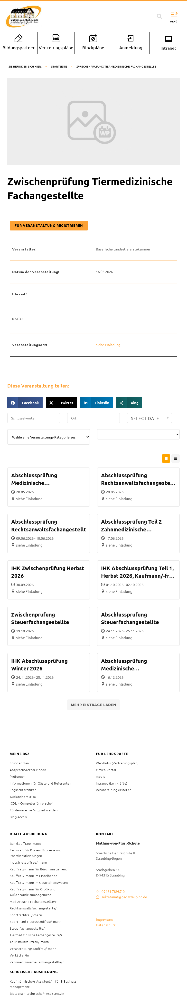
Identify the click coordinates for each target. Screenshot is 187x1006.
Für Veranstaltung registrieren (49, 225)
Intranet (168, 47)
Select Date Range (150, 419)
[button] (159, 16)
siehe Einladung (108, 344)
